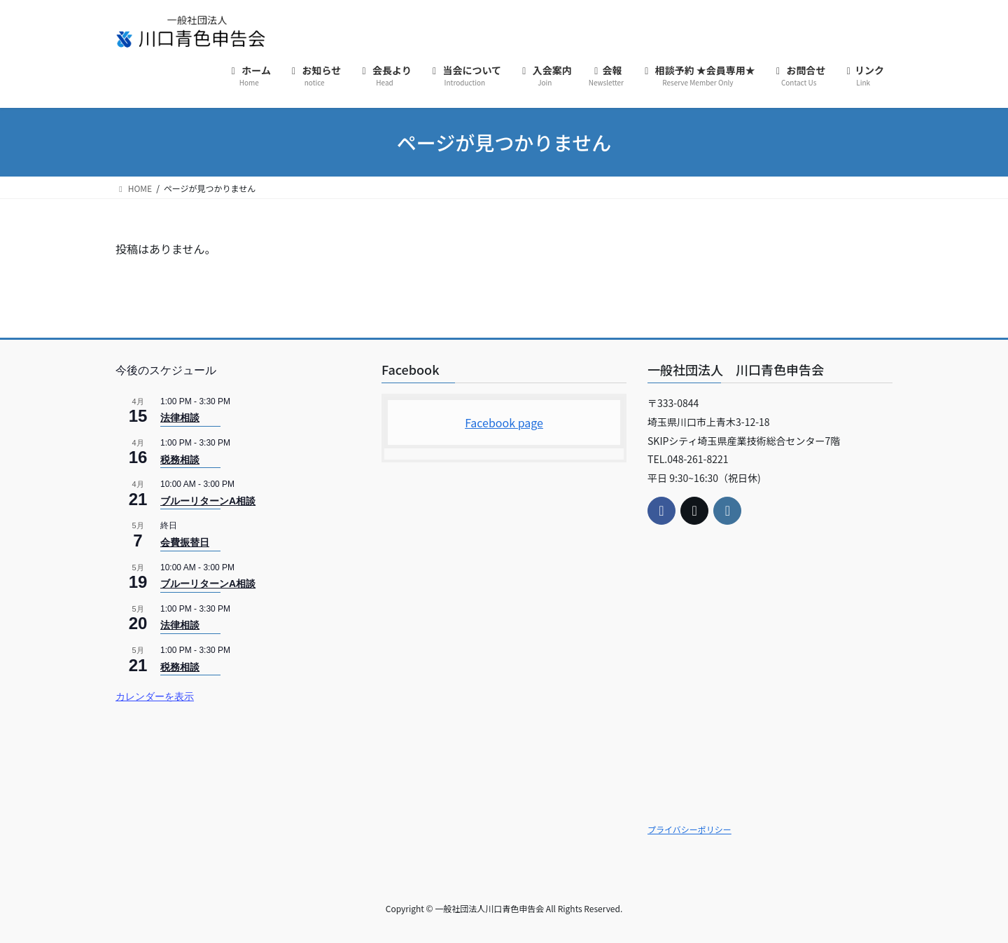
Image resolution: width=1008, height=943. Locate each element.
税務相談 (180, 459)
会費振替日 (184, 542)
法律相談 (180, 417)
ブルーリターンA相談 (207, 501)
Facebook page (504, 422)
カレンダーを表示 (154, 696)
